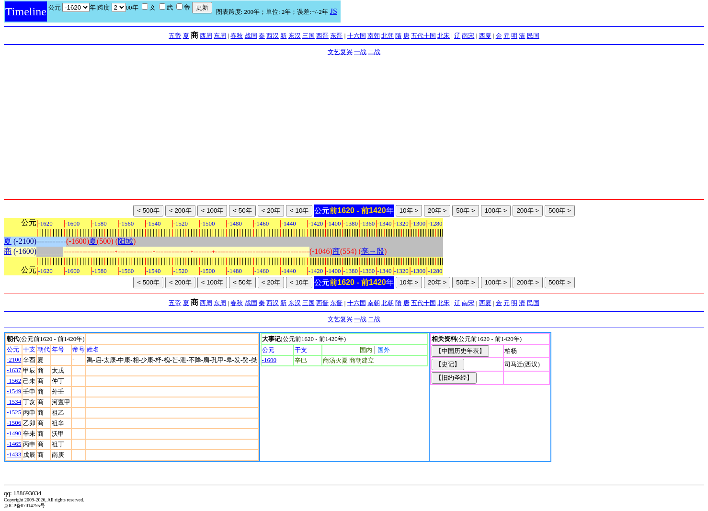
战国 (251, 35)
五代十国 (423, 35)
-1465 (14, 443)
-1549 (14, 391)
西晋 (322, 35)
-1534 (14, 401)
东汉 (294, 35)
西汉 (272, 35)
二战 (374, 52)
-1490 (14, 433)
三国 (308, 35)
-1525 (14, 412)
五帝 (175, 35)
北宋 (443, 35)
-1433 (14, 454)
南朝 (373, 35)
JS (333, 11)
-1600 (269, 359)
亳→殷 (372, 251)
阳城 (125, 241)
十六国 (356, 35)
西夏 (485, 35)
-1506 (14, 422)
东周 (220, 35)
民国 (533, 35)
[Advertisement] (354, 127)
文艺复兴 (340, 52)
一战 (360, 52)
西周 (206, 35)
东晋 (336, 35)
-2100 (14, 359)
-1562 (14, 380)
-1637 (14, 370)
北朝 (387, 35)
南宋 (468, 35)
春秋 (236, 35)
